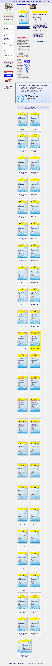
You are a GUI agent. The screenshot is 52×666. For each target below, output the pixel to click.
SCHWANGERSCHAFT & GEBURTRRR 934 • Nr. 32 (35, 458)
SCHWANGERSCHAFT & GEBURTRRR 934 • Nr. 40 (35, 546)
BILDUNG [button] (32, 1)
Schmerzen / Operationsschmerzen (7, 42)
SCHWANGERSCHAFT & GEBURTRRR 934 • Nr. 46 (35, 612)
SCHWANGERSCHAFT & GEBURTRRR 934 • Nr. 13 (22, 261)
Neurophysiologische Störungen (8, 36)
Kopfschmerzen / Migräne (7, 26)
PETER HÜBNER (18, 1)
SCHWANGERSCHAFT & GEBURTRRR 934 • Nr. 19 (22, 326)
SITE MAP (44, 1)
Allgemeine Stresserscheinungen (7, 31)
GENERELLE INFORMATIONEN (8, 66)
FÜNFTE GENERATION (8, 63)
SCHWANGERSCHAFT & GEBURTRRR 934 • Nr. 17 (22, 305)
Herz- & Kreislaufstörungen (8, 32)
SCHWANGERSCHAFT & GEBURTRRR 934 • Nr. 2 (35, 129)
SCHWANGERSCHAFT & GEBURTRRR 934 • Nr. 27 (22, 414)
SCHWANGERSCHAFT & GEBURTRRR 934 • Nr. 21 (22, 348)
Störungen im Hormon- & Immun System (8, 35)
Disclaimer (28, 663)
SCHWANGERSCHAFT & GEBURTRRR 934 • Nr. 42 (35, 568)
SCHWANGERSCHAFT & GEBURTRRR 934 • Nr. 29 (22, 436)
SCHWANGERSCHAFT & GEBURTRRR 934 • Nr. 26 (35, 392)
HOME (14, 1)
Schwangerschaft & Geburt (8, 43)
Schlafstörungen (6, 28)
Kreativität (5, 50)
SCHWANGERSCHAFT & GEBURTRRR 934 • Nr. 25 (22, 392)
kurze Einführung (6, 25)
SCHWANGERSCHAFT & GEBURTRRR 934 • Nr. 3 (22, 151)
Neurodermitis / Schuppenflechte (6, 39)
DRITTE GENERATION (8, 20)
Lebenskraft (5, 53)
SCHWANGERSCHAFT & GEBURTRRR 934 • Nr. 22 (35, 348)
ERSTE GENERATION (8, 13)
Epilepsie (5, 60)
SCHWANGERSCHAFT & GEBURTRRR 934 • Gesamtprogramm (24, 656)
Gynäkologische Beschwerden (8, 45)
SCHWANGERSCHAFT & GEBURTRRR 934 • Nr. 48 (35, 634)
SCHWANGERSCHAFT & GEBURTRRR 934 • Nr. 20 (35, 326)
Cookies (38, 663)
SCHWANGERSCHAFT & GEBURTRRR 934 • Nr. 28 (35, 414)
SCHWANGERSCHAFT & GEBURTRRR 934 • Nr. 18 (35, 305)
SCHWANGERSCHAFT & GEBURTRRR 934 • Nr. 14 (35, 261)
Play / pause (18, 27)
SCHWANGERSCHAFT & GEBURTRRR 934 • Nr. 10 (35, 217)
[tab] (8, 13)
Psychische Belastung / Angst (8, 55)
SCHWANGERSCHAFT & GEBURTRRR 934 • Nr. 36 (35, 502)
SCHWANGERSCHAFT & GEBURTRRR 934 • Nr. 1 (22, 129)
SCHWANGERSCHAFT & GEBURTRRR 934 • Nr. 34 (35, 480)
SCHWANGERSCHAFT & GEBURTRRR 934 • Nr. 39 (22, 546)
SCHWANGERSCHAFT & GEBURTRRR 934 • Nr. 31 (22, 458)
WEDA (37, 1)
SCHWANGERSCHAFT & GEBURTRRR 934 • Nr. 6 (35, 173)
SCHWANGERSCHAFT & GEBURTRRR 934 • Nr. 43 (22, 590)
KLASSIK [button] (23, 1)
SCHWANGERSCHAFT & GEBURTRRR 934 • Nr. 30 (35, 436)
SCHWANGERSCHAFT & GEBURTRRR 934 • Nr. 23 (22, 370)
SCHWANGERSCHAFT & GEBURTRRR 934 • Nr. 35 (22, 502)
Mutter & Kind (6, 58)
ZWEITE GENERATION (8, 17)
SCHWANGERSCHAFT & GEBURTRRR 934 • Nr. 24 (35, 370)
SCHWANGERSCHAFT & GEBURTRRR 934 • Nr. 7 (22, 195)
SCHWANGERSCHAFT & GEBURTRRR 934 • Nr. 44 (35, 590)
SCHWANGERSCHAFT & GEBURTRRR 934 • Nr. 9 (22, 217)
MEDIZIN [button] (28, 1)
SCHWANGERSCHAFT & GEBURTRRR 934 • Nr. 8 (35, 195)
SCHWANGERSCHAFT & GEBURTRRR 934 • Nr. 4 (35, 151)
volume (29, 27)
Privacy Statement (33, 663)
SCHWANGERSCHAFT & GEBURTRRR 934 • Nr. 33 (22, 480)
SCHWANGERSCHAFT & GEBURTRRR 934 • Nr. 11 (22, 239)
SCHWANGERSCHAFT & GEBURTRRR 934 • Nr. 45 (22, 612)
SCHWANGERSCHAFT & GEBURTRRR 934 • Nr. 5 (22, 173)
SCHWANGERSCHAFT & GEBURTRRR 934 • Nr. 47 (22, 634)
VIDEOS (40, 1)
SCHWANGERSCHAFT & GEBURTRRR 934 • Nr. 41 (22, 568)
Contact (42, 663)
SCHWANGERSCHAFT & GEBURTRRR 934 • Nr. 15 (22, 283)
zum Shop (40, 41)
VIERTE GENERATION (8, 23)
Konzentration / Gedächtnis (8, 48)
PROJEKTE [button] (48, 1)
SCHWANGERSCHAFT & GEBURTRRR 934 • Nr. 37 (22, 524)
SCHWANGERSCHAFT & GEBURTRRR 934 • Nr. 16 (35, 283)
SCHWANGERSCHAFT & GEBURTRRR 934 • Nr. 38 (35, 524)
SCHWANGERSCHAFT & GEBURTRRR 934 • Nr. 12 (35, 239)
